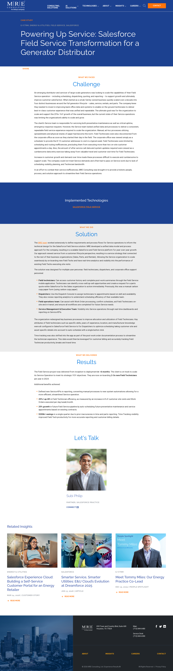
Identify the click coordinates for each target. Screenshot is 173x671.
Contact (157, 6)
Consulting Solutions (53, 7)
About (106, 6)
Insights (119, 6)
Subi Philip (74, 496)
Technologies (89, 6)
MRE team (42, 242)
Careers (134, 6)
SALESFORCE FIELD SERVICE (86, 207)
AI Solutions (71, 7)
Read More (15, 601)
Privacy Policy (161, 667)
